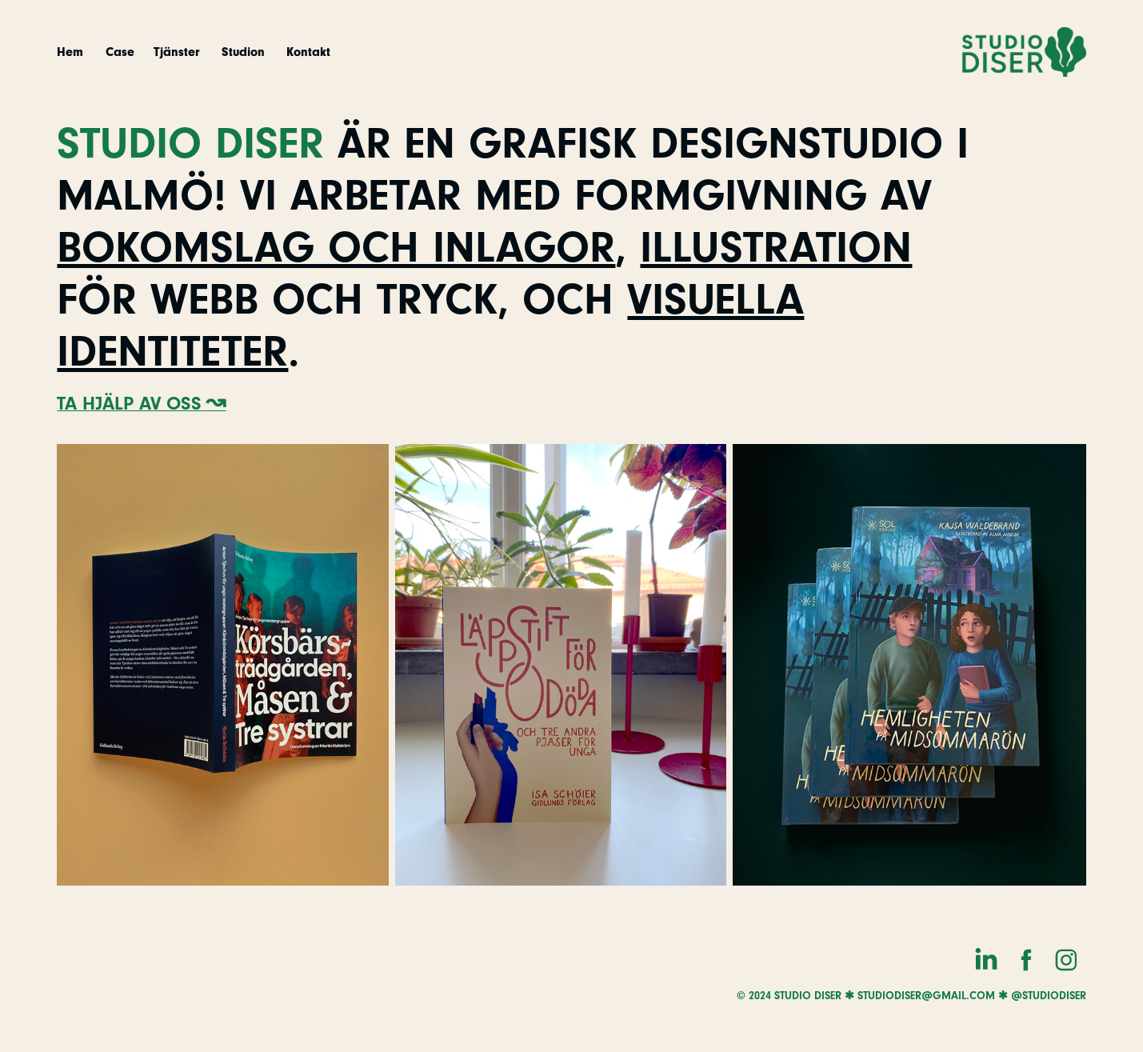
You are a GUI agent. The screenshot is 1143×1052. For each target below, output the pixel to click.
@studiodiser (1048, 996)
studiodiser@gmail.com (926, 996)
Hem (70, 52)
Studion (243, 52)
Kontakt (308, 52)
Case (120, 52)
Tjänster (176, 52)
